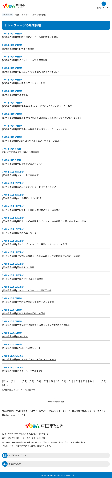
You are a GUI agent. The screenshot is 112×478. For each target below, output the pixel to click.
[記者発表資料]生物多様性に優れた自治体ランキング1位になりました (36, 324)
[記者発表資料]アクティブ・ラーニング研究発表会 (26, 290)
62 (77, 381)
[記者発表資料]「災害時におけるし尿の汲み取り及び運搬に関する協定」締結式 (41, 255)
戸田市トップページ (21, 15)
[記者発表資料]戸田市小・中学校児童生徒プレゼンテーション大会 (34, 129)
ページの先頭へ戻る (56, 400)
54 (24, 381)
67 (103, 381)
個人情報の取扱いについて (83, 410)
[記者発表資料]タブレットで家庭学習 (20, 175)
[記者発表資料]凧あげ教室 (15, 94)
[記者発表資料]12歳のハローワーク (19, 232)
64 (91, 381)
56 (38, 381)
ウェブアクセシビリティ (59, 410)
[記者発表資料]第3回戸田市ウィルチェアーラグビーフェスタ (31, 140)
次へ (6, 385)
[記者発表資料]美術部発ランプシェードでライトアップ (29, 186)
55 (31, 381)
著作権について (9, 415)
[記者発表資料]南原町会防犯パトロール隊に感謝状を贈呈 (30, 37)
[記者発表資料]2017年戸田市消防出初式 (21, 198)
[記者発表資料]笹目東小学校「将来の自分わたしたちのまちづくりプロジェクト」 (42, 117)
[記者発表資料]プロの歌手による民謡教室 (22, 278)
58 (52, 381)
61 (70, 381)
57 (45, 381)
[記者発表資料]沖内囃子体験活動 (18, 48)
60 (63, 381)
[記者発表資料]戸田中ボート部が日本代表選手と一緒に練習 (31, 209)
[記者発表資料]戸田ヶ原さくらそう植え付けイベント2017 (30, 71)
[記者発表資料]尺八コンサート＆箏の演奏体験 (24, 60)
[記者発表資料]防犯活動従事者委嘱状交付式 (23, 313)
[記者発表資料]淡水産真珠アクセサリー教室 (23, 83)
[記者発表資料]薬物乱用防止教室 (18, 267)
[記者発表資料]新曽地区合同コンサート (21, 347)
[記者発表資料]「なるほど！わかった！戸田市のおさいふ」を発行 (34, 244)
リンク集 (22, 415)
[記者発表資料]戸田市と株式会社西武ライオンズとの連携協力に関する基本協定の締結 (44, 221)
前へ (6, 381)
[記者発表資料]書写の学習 (15, 336)
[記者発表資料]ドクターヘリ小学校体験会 (22, 370)
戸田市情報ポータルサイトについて (31, 410)
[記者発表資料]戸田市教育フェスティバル (22, 163)
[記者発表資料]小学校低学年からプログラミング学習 (28, 301)
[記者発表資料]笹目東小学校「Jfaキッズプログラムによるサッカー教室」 (38, 106)
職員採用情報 (8, 410)
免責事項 (101, 410)
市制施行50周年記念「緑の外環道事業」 (21, 152)
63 (84, 381)
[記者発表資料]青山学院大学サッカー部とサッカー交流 (29, 359)
